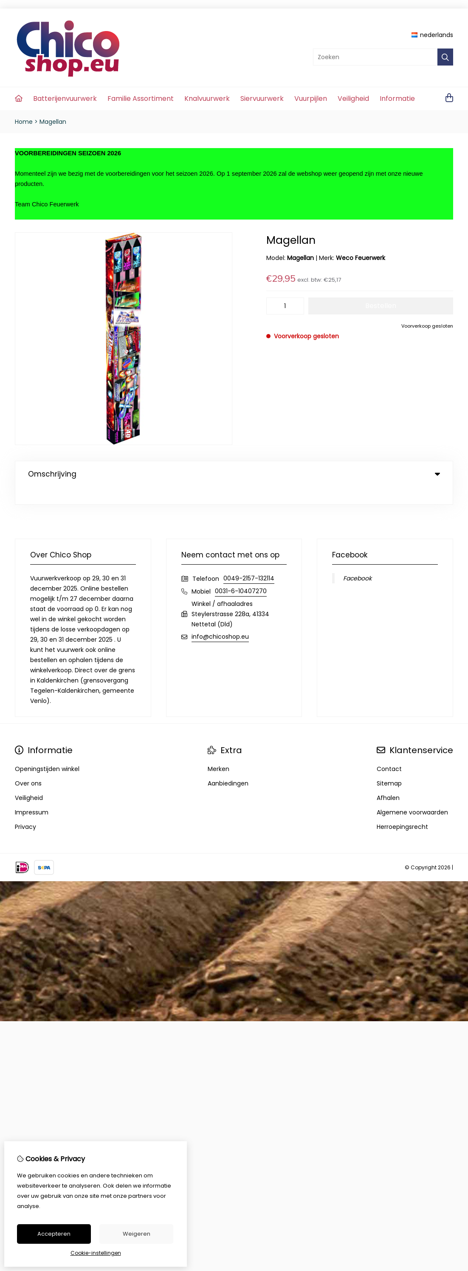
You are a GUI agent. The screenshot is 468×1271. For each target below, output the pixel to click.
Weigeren (136, 1234)
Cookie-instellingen (95, 1253)
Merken (218, 751)
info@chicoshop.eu (220, 619)
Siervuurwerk (262, 98)
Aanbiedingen (228, 766)
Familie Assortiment (140, 98)
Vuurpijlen (310, 98)
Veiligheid (353, 98)
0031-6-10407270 (241, 573)
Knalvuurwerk (207, 98)
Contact (389, 751)
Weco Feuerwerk (360, 258)
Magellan (52, 121)
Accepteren (53, 1234)
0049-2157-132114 (248, 561)
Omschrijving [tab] (234, 474)
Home (24, 121)
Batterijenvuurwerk (65, 98)
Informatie (397, 98)
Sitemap (389, 766)
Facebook (357, 561)
